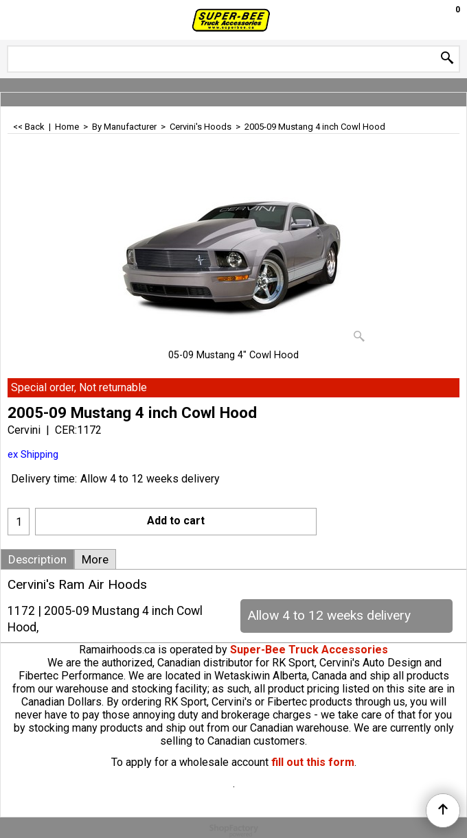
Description (37, 559)
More (95, 559)
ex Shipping (33, 454)
